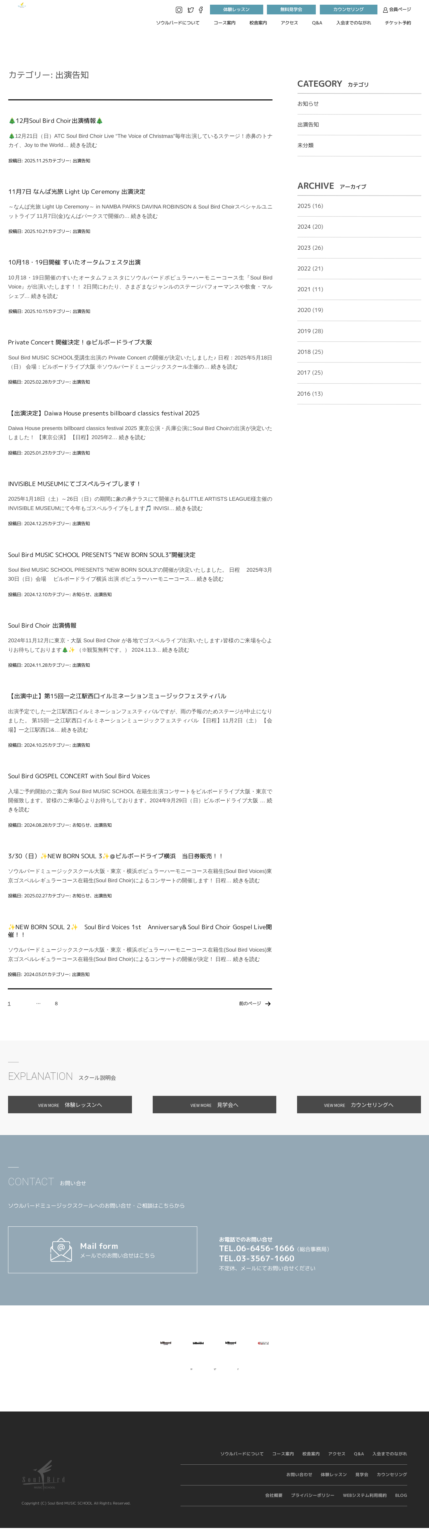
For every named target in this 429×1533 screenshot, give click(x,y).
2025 (304, 206)
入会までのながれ (353, 23)
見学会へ (214, 1105)
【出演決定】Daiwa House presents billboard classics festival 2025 (104, 413)
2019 (304, 331)
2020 (304, 310)
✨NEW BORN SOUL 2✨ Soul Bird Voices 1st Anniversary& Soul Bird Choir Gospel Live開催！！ (140, 930)
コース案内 (224, 23)
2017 (304, 372)
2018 (304, 351)
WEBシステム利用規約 (365, 1501)
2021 (304, 289)
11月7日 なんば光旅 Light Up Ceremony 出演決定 (76, 191)
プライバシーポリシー (313, 1501)
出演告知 (81, 160)
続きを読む (83, 145)
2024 (304, 226)
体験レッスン (236, 10)
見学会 (361, 1480)
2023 (304, 247)
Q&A (317, 23)
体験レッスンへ (70, 1105)
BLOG (401, 1501)
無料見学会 (291, 10)
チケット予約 (398, 23)
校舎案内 (258, 23)
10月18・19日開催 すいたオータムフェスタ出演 (74, 262)
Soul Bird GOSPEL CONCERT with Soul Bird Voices (79, 776)
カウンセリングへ (359, 1105)
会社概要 (274, 1501)
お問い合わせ (299, 1480)
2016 (303, 393)
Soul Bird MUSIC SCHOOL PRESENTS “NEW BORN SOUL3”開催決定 (102, 554)
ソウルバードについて (178, 23)
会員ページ (397, 10)
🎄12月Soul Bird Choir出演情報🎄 (55, 120)
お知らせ (81, 594)
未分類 (305, 145)
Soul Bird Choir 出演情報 (42, 625)
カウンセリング (349, 10)
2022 (304, 268)
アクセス (289, 23)
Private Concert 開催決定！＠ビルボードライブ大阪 (80, 342)
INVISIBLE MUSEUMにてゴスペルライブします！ (75, 484)
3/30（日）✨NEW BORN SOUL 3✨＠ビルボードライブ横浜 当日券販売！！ (116, 856)
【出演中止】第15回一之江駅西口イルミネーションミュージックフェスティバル (117, 696)
